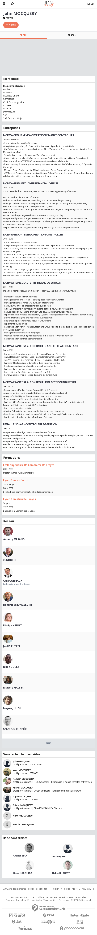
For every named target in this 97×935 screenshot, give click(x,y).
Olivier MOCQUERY (22, 805)
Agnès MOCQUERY (23, 796)
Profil (23, 35)
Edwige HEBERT (12, 625)
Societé (62, 897)
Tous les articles (50, 900)
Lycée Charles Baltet (16, 480)
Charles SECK (20, 855)
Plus (48, 743)
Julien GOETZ (11, 667)
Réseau (72, 35)
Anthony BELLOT (61, 856)
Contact (32, 897)
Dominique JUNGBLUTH (17, 605)
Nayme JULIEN (12, 708)
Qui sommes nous (19, 897)
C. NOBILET (10, 560)
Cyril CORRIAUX (12, 580)
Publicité (40, 897)
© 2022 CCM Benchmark (81, 900)
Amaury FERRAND (13, 539)
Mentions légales (34, 900)
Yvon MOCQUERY (22, 770)
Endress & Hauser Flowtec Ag (16, 583)
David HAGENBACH (23, 872)
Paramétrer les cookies (15, 900)
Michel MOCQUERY (23, 787)
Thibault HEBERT (61, 872)
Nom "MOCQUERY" (23, 815)
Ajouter (12, 24)
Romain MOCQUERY (23, 778)
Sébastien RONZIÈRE (15, 729)
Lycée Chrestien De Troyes (19, 499)
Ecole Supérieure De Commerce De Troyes (28, 465)
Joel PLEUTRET (12, 646)
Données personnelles (76, 897)
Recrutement (51, 897)
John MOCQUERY (21, 761)
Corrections (64, 900)
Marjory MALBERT (14, 687)
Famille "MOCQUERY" (24, 824)
